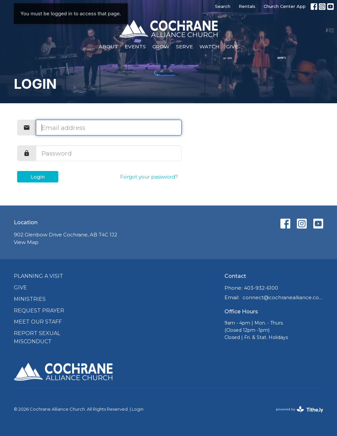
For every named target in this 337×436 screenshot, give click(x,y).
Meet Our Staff (38, 322)
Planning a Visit (38, 276)
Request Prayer (39, 310)
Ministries (30, 299)
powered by (299, 409)
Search (222, 6)
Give (232, 46)
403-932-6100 (261, 288)
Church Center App (285, 6)
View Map (26, 242)
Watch (209, 46)
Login (38, 177)
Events (135, 46)
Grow (160, 46)
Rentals (247, 6)
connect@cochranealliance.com (283, 297)
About (108, 46)
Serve (184, 46)
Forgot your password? (149, 177)
